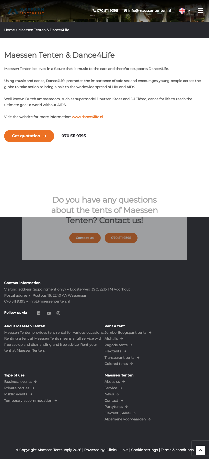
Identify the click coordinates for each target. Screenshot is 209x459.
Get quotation (26, 136)
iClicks (110, 450)
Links (123, 450)
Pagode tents (116, 345)
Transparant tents (119, 357)
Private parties (16, 388)
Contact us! (88, 235)
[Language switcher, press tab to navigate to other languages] (184, 11)
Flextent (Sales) (117, 413)
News (109, 394)
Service (110, 388)
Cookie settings (144, 450)
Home (9, 30)
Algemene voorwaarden (125, 419)
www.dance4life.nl (87, 117)
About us (112, 381)
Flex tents (112, 351)
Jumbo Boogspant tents (125, 332)
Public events (15, 394)
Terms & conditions (177, 450)
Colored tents (116, 364)
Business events (18, 381)
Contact (111, 400)
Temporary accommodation (28, 400)
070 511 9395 (73, 136)
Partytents (113, 406)
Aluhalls (111, 338)
